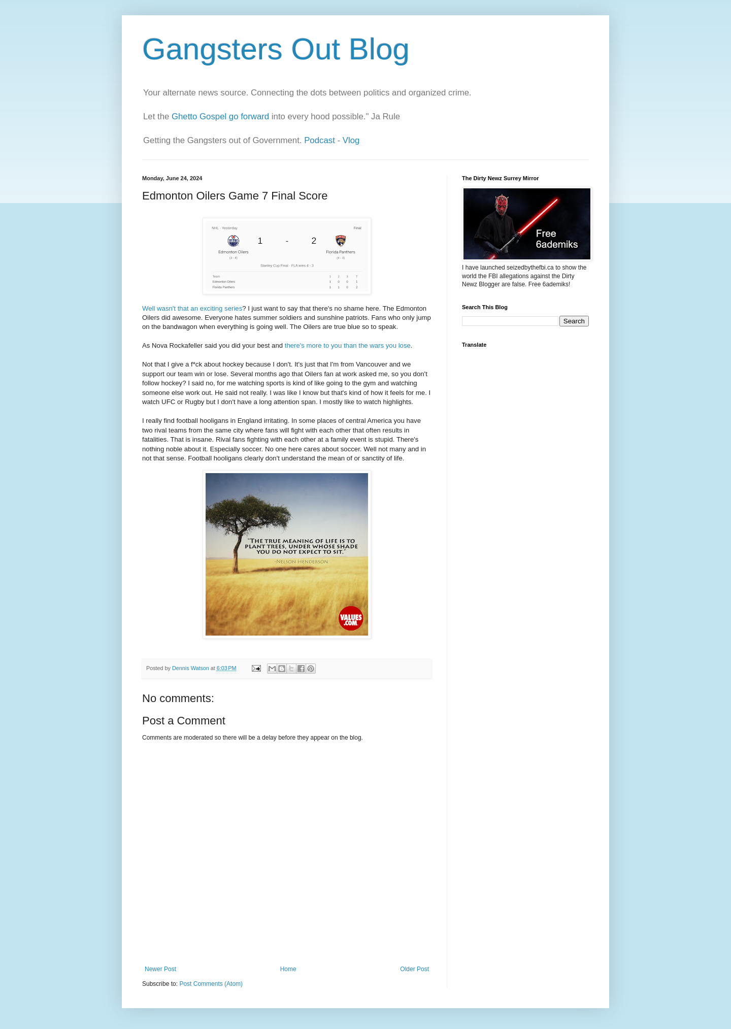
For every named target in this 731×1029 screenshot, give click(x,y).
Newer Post (160, 969)
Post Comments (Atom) (211, 983)
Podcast (319, 140)
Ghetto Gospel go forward (220, 116)
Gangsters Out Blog (276, 49)
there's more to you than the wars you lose (348, 345)
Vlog (351, 140)
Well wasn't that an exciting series (192, 308)
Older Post (414, 969)
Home (288, 969)
